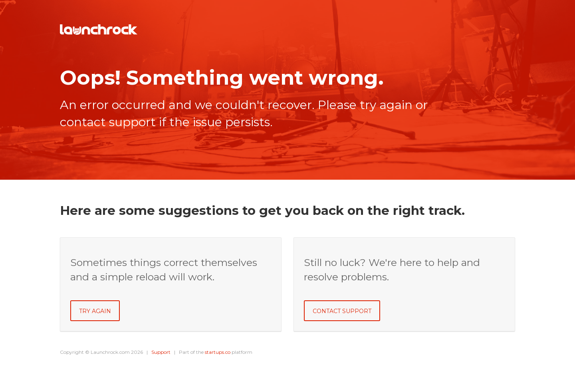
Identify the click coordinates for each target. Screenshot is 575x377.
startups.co (217, 352)
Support (161, 352)
